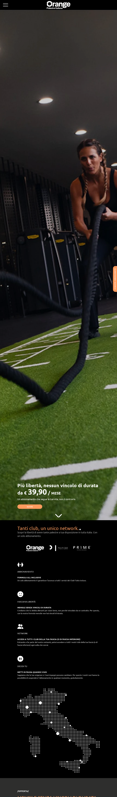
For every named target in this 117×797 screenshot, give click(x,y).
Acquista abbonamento (115, 278)
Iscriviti (30, 507)
